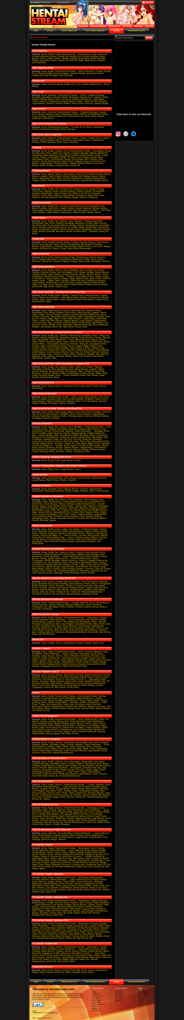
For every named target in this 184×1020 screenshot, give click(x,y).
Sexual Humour (55, 441)
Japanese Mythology (82, 325)
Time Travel (63, 514)
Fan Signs (142, 998)
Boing (57, 257)
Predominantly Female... (66, 54)
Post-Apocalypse (89, 401)
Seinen (42, 165)
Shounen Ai (55, 856)
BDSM (93, 58)
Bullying (50, 165)
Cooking (56, 569)
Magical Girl (68, 854)
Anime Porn (96, 998)
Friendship (84, 571)
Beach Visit (62, 116)
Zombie (82, 445)
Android (42, 447)
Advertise (142, 1002)
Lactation (74, 437)
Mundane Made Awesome (59, 180)
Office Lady (99, 195)
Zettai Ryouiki (99, 683)
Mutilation (78, 221)
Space (35, 864)
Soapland (47, 439)
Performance (48, 118)
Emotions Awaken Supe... (94, 348)
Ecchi (79, 56)
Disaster (90, 354)
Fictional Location (97, 449)
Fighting (92, 153)
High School (51, 259)
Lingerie (97, 97)
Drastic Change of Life (51, 325)
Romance (66, 99)
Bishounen (37, 706)
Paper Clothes (54, 58)
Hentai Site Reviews (98, 1004)
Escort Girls (119, 994)
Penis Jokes (47, 195)
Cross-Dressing (39, 116)
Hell (106, 323)
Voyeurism (96, 193)
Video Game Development (79, 248)
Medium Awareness (70, 97)
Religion (35, 327)
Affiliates (141, 1000)
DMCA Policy (37, 1018)
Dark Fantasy (53, 227)
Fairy (78, 443)
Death (35, 231)
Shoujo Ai (83, 344)
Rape (34, 512)
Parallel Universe (92, 284)
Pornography (83, 58)
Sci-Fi (73, 84)
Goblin (75, 227)
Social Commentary (70, 562)
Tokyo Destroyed (51, 541)
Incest (81, 342)
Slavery (52, 520)
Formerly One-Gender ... (95, 356)
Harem (51, 99)
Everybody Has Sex (92, 768)
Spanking (64, 344)
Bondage (101, 58)
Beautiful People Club (76, 299)
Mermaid (105, 443)
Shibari (35, 60)
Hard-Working (70, 246)
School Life (75, 165)
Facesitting (52, 508)
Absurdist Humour (49, 56)
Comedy (35, 56)
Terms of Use (47, 1018)
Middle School (103, 822)
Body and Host (61, 630)
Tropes (80, 101)
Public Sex (58, 439)
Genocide (50, 231)
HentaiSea (118, 992)
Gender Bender (45, 435)
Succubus (58, 443)
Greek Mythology (71, 573)
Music (34, 634)
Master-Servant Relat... (54, 276)
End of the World (89, 539)
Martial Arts (103, 153)
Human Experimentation (95, 178)
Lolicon (77, 469)
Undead (35, 348)
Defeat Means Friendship (50, 751)
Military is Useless (99, 537)
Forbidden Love (58, 930)
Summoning (77, 159)
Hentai (94, 992)
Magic (80, 60)
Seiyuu (55, 248)
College (51, 643)
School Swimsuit (47, 142)
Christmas (79, 628)
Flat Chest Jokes (39, 225)
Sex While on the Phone (79, 193)
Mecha (72, 101)
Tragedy (78, 161)
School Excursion (76, 116)
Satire (73, 554)
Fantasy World (84, 323)
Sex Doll (77, 439)
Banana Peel (63, 721)
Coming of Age (62, 165)
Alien (86, 159)
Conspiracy (102, 820)
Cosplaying (92, 197)
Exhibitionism (53, 437)
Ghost (43, 348)
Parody (61, 56)
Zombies (71, 403)
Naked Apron (60, 401)
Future (81, 103)
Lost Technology (53, 539)
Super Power (67, 161)
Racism (35, 520)
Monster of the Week (80, 656)
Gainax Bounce (87, 155)
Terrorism (57, 354)
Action (94, 54)
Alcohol (70, 229)
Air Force (89, 866)
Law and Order (58, 594)
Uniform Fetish (79, 212)
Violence (52, 95)
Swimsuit (50, 103)
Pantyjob (63, 193)
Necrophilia (97, 437)
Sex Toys (68, 439)
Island (94, 116)
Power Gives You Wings (74, 704)
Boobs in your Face (94, 163)
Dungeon (101, 60)
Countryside (43, 229)
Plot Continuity (90, 500)
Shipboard (56, 864)
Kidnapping (87, 229)
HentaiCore (96, 994)
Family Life (51, 571)
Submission (101, 435)
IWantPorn (95, 1006)
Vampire (74, 445)
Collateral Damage (95, 95)
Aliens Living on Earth (88, 858)
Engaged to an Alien (51, 624)
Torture (73, 514)
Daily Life (99, 569)
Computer (58, 246)
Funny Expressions (89, 581)
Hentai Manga (143, 992)
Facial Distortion (75, 206)
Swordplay (46, 97)
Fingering (64, 437)
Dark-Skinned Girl (40, 449)
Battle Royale (91, 696)
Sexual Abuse (96, 157)
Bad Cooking (92, 554)
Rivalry (101, 116)
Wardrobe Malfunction (89, 314)
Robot (35, 447)
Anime (44, 54)
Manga (60, 84)
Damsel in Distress (101, 229)
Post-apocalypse (75, 416)
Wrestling (65, 824)
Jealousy (51, 356)
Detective (67, 386)
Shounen (89, 103)
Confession (47, 609)
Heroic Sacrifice (62, 280)
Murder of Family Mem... (77, 231)
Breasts (103, 101)
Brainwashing (55, 502)
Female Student (61, 163)
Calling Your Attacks (61, 153)
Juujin (34, 284)
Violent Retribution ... (58, 340)
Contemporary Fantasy (57, 101)
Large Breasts (38, 103)
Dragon (64, 278)
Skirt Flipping (84, 176)
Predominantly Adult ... (94, 221)
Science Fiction (94, 445)
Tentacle (58, 284)
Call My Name (38, 539)
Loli (40, 284)
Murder (42, 231)
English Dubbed (55, 242)
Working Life (45, 248)
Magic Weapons (75, 318)
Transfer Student (62, 103)
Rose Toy (118, 1000)
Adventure (102, 54)
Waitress (36, 197)
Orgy (56, 193)
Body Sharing (90, 630)
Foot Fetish (94, 567)
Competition (84, 654)
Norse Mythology (100, 325)
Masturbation (47, 193)
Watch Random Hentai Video (144, 995)
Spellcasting (90, 60)
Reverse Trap (67, 352)
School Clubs (61, 286)
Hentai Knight (96, 1002)
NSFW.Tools (119, 996)
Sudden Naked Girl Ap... (86, 504)
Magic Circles (82, 278)
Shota (51, 284)
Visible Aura (91, 280)
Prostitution (37, 439)
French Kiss (37, 191)
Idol (98, 541)
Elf (67, 60)
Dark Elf (73, 60)
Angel (105, 276)
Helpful (81, 246)
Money (49, 915)
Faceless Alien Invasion (89, 535)
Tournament (90, 763)
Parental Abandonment (67, 571)
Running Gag (58, 431)
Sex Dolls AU (119, 998)
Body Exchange (76, 630)
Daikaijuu (53, 155)
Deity (107, 316)
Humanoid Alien (48, 626)
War (97, 354)
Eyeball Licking (56, 449)
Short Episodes (39, 62)
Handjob (36, 193)
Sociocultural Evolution (85, 541)
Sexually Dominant (49, 197)
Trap (49, 323)
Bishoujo (51, 447)
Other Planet (81, 820)
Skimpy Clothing (69, 58)
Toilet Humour (102, 242)
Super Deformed (70, 556)
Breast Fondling (90, 56)
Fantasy (61, 60)
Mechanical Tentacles (55, 491)
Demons (101, 257)
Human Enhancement (51, 161)
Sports (48, 824)
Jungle (35, 451)
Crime (78, 229)
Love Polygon (83, 157)
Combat (55, 824)
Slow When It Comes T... (89, 210)
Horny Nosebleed (64, 272)
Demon (64, 227)
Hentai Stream (97, 1000)
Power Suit (37, 537)
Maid (90, 195)
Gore (66, 151)
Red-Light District (47, 451)
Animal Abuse (74, 335)
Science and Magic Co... (43, 445)
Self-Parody (70, 56)
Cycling (62, 248)
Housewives (81, 195)
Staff (140, 1006)
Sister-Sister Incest (93, 342)
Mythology (67, 325)
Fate (44, 356)
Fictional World (77, 284)
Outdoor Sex (67, 510)
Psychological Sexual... (98, 510)
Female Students (76, 399)
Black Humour (100, 223)
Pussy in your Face (94, 246)
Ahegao (35, 508)
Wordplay (98, 431)
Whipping (84, 508)
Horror (58, 99)
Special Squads (101, 103)
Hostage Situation (93, 516)
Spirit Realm (97, 323)
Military (103, 518)
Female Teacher (97, 282)
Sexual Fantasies (61, 73)
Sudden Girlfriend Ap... (92, 84)
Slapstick (90, 310)
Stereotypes (98, 151)
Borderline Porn (81, 189)
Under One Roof (91, 101)
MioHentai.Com (97, 996)
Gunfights (36, 97)
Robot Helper (44, 860)
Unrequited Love (39, 441)
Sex (79, 84)
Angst (45, 155)
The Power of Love (40, 710)
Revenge (93, 231)
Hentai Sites (96, 1008)
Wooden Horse (39, 437)
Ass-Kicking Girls (98, 161)
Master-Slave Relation (86, 506)
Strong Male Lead (40, 223)
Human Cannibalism (48, 514)
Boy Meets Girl (70, 210)
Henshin (90, 274)
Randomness (84, 54)
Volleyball (36, 118)
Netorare (80, 643)
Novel (74, 103)
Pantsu (43, 58)
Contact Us (142, 1004)
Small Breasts (52, 282)
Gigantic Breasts (71, 321)
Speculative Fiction (48, 60)
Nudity (51, 54)
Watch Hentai (96, 1010)
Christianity (45, 327)
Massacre (60, 231)
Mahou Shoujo (52, 480)
